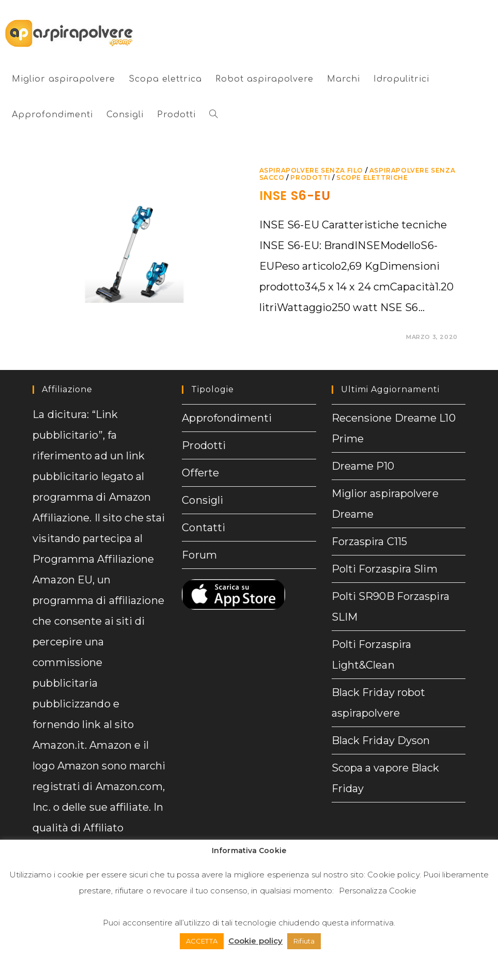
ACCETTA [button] (201, 941)
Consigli (202, 500)
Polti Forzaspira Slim (385, 569)
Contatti (203, 527)
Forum (199, 555)
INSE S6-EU (295, 195)
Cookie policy (393, 874)
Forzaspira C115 (370, 541)
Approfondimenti (227, 418)
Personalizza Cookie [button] (378, 890)
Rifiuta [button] (304, 941)
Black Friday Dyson (381, 740)
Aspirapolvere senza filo (311, 170)
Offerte (200, 473)
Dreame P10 (363, 466)
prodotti (310, 177)
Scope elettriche (372, 177)
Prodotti (204, 445)
